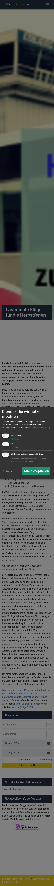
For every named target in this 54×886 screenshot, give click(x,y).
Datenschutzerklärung (40, 428)
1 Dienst (15, 447)
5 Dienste (16, 439)
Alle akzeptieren (36, 471)
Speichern (7, 471)
